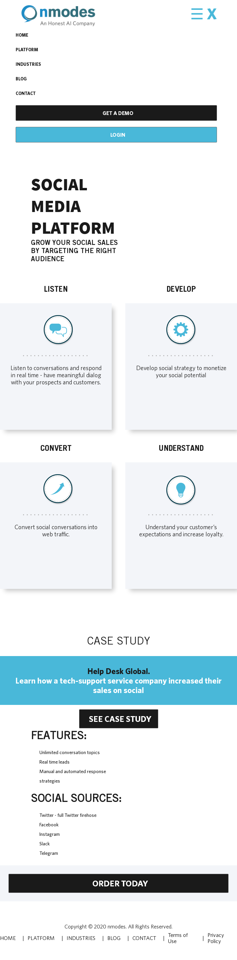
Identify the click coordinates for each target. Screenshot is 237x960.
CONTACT (26, 93)
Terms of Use (178, 938)
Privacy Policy (215, 938)
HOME (22, 35)
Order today (120, 883)
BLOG (21, 78)
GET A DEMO (118, 113)
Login (117, 135)
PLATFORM (27, 49)
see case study (120, 719)
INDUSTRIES (28, 64)
